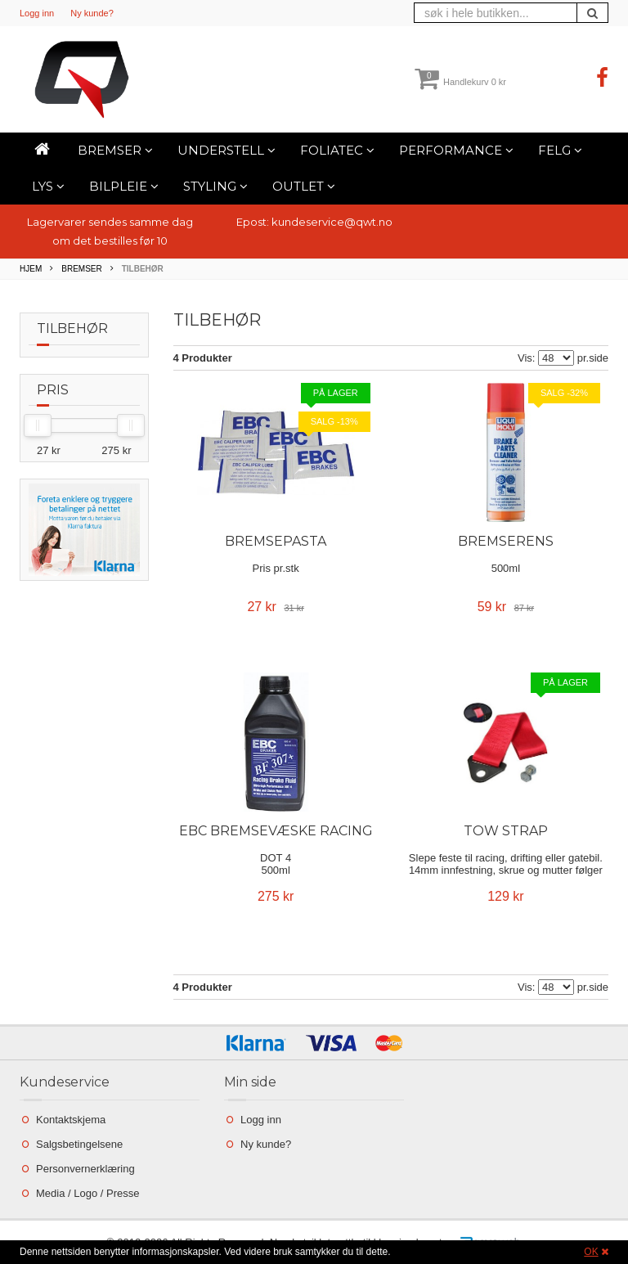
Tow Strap (506, 831)
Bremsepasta (275, 541)
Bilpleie (124, 186)
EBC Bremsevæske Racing (276, 831)
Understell (226, 150)
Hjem (31, 268)
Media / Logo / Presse (87, 1193)
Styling (215, 186)
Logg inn (37, 13)
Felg (560, 150)
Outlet (303, 186)
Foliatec (337, 150)
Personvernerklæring (85, 1169)
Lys (48, 186)
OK (591, 1251)
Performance (456, 150)
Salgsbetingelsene (79, 1144)
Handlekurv (460, 82)
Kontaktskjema (70, 1119)
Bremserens (506, 541)
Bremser (115, 150)
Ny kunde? (92, 13)
